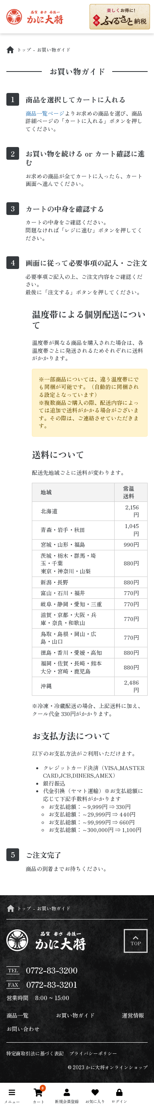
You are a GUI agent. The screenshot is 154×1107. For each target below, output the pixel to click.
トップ (18, 49)
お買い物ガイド (75, 1015)
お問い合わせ (23, 1029)
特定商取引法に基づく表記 (35, 1053)
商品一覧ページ (44, 113)
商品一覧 (17, 1015)
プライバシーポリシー (93, 1053)
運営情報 (133, 1015)
